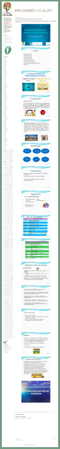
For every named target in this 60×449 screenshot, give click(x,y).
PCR (12, 291)
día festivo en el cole (8, 224)
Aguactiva (9, 157)
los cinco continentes (9, 269)
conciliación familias (9, 203)
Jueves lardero (5, 263)
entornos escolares (5, 234)
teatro (5, 324)
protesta (6, 299)
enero (4, 83)
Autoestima (5, 172)
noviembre (5, 62)
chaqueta (5, 188)
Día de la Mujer (5, 223)
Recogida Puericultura (6, 305)
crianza (11, 210)
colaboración (7, 193)
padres (9, 286)
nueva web (5, 283)
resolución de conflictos (8, 308)
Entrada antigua (54, 438)
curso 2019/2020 (10, 216)
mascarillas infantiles (10, 275)
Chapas (12, 187)
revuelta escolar (11, 311)
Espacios (4, 237)
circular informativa (10, 191)
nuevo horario (8, 283)
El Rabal (7, 230)
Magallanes (5, 272)
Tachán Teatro (5, 322)
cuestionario (5, 214)
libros (7, 265)
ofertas (9, 285)
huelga (4, 253)
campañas (8, 182)
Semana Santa (8, 315)
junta (8, 263)
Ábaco (9, 149)
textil (10, 325)
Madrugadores (6, 37)
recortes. (7, 306)
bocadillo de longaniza (9, 177)
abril (4, 69)
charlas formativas (6, 190)
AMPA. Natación (7, 161)
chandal (9, 187)
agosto (4, 65)
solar (7, 319)
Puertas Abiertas (6, 302)
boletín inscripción (10, 178)
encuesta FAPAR (5, 233)
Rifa (8, 312)
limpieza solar (10, 267)
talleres (11, 322)
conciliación (5, 203)
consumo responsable (7, 207)
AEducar (6, 157)
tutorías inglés (10, 327)
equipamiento (10, 234)
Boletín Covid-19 (5, 178)
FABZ (4, 240)
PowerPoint (5, 294)
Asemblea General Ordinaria (7, 168)
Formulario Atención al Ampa (7, 36)
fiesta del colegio (10, 243)
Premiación (8, 294)
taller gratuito (8, 322)
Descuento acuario (9, 221)
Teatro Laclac (5, 325)
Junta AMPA (11, 263)
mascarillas (5, 275)
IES (8, 254)
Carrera (4, 185)
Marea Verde (5, 350)
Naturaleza (9, 279)
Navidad (12, 279)
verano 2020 (6, 331)
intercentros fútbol (5, 260)
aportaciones (5, 165)
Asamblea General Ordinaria (7, 167)
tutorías (7, 327)
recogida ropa (10, 305)
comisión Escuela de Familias (6, 200)
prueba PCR (10, 301)
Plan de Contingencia (6, 292)
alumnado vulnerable (8, 159)
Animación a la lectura (10, 162)
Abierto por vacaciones (9, 150)
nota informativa (11, 282)
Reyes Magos (5, 312)
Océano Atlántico (7, 284)
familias (6, 240)
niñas (7, 281)
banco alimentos (6, 174)
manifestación (8, 272)
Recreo (9, 306)
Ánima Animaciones (5, 162)
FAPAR (4, 241)
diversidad (9, 226)
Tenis (8, 325)
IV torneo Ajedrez (10, 260)
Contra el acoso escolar (9, 208)
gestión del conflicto (10, 247)
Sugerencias (5, 321)
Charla (8, 188)
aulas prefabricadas (9, 171)
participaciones (8, 289)
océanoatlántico (5, 285)
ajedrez (12, 157)
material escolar (5, 276)
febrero (4, 82)
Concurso (5, 204)
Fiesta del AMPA (5, 243)
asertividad (5, 169)
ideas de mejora (7, 253)
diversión (12, 226)
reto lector (5, 309)
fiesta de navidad (9, 242)
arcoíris (6, 166)
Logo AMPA (11, 268)
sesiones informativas (10, 317)
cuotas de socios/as (6, 216)
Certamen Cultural (6, 187)
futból (4, 247)
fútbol (6, 247)
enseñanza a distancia (10, 233)
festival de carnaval (11, 241)
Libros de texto (10, 265)
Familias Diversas (10, 240)
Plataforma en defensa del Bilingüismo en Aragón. (7, 349)
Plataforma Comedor (9, 293)
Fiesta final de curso (10, 244)
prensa (4, 295)
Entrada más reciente (18, 438)
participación (5, 289)
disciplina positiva (5, 226)
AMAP (8, 160)
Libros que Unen (5, 266)
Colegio (6, 194)
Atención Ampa (11, 169)
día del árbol (9, 223)
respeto (12, 308)
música (7, 278)
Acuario (8, 156)
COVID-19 (7, 210)
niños (9, 281)
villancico (8, 333)
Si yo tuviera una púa (6, 318)
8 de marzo (7, 149)
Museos (4, 278)
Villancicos (7, 334)
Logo (8, 268)
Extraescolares (8, 239)
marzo (4, 70)
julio (4, 66)
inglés (8, 256)
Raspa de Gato (10, 302)
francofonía (5, 246)
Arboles (11, 165)
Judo (12, 262)
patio (5, 291)
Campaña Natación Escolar (6, 181)
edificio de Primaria (10, 228)
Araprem (8, 165)
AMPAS (11, 161)
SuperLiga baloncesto (9, 321)
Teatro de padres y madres (9, 324)
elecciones (11, 230)
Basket (11, 175)
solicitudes (10, 319)
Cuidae (7, 214)
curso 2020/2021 (10, 217)
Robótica (11, 312)
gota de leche (6, 249)
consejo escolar (11, 206)
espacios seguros (8, 237)
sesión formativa (5, 317)
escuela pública (8, 236)
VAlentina (5, 330)
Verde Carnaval (9, 331)
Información (5, 256)
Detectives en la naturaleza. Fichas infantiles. (7, 352)
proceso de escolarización (6, 298)
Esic (11, 236)
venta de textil (8, 330)
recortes (4, 306)
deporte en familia (10, 220)
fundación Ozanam (9, 246)
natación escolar (5, 279)
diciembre (5, 95)
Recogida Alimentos (6, 303)
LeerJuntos (5, 265)
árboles (4, 166)
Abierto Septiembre (6, 153)
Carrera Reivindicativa (9, 185)
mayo (4, 68)
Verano (12, 330)
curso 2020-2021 (5, 217)
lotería (4, 270)
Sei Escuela (7, 314)
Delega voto (8, 219)
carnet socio (10, 184)
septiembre (5, 64)
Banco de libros (11, 174)
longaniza (5, 269)
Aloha (4, 159)
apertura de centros (9, 164)
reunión (8, 309)
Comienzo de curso (8, 198)
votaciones (9, 335)
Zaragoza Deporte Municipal (7, 338)
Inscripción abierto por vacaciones (9, 257)
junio (4, 67)
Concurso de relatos (9, 204)
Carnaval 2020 (6, 184)
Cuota (12, 214)
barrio (9, 175)
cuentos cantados (5, 213)
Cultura (10, 214)
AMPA (11, 160)
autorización (8, 172)
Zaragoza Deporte (10, 337)
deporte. (4, 221)
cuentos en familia (10, 213)
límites (7, 267)
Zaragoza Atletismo (5, 337)
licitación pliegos (9, 266)
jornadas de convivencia (8, 262)
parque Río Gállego (9, 288)
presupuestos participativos (10, 296)
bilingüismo (5, 177)
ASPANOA (8, 169)
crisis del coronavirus (6, 211)
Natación (10, 278)
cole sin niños (11, 193)
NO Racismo (7, 282)
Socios (9, 318)
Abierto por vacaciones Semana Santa (8, 152)
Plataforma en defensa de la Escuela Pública (7, 347)
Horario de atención (9, 252)
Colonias (10, 195)
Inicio (36, 438)
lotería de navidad (8, 270)
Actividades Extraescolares (7, 38)
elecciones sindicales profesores (7, 231)
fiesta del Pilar (5, 244)
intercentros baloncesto (9, 259)
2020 (4, 149)
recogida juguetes (6, 304)
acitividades (11, 153)
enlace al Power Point (22, 21)
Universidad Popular (6, 328)
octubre (4, 63)
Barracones (5, 175)
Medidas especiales (10, 276)
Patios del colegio (9, 291)
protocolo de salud (10, 299)
